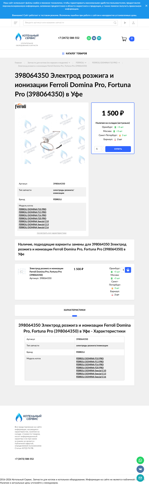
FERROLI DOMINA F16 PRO (32, 215)
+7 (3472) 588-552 (68, 38)
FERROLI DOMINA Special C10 (34, 221)
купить (118, 149)
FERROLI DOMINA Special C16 (34, 227)
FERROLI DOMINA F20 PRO (32, 218)
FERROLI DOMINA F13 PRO (32, 212)
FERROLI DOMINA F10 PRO (32, 209)
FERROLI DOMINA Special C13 (34, 225)
